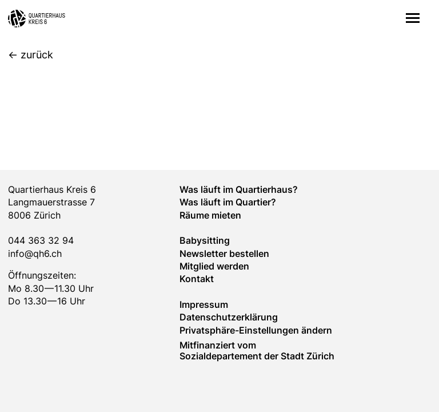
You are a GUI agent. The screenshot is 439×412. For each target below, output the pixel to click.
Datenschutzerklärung (228, 317)
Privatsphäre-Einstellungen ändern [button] (255, 330)
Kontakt (196, 278)
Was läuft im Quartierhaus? (238, 189)
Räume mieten (210, 215)
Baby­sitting (204, 240)
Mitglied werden (214, 266)
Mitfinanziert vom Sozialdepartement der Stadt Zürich (256, 350)
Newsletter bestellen (224, 253)
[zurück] (30, 55)
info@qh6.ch (35, 253)
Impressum (203, 304)
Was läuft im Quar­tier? (227, 202)
